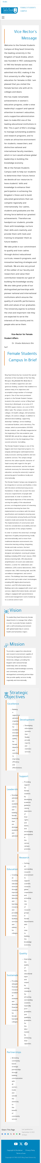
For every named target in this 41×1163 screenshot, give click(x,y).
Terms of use (20, 1153)
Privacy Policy (30, 1150)
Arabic (5, 2)
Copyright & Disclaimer (15, 1150)
